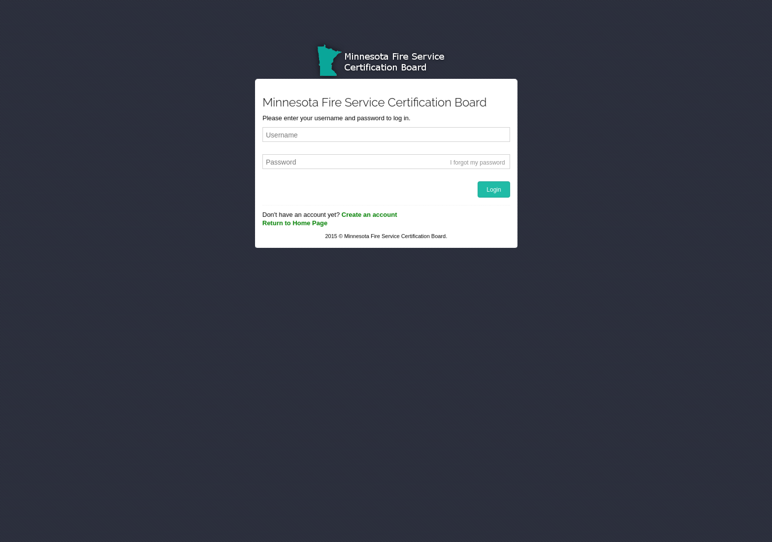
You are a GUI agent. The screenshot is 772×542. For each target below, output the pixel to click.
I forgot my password (477, 162)
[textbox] (386, 135)
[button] (494, 190)
